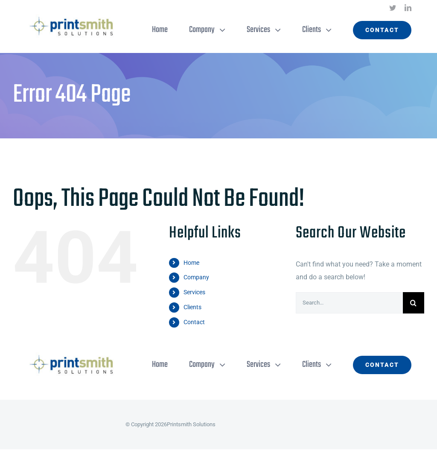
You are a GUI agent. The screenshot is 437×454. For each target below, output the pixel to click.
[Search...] (349, 302)
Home (191, 262)
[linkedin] (408, 7)
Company (196, 277)
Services (194, 292)
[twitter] (392, 7)
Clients (192, 307)
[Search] (413, 302)
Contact (194, 322)
